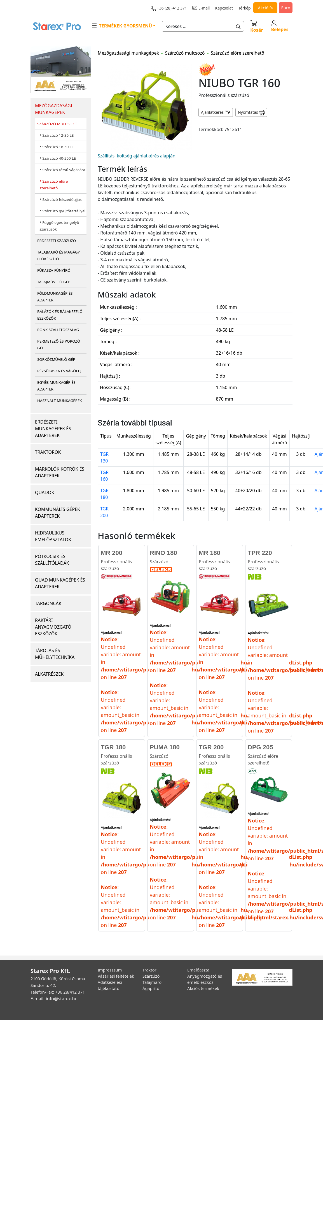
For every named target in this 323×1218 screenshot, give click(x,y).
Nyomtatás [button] (251, 112)
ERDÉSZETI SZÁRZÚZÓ (56, 240)
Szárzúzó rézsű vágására (63, 169)
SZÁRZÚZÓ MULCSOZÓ (57, 123)
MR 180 (209, 552)
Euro (285, 7)
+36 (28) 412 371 (169, 8)
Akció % (265, 7)
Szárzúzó (159, 562)
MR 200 (111, 552)
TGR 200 (211, 747)
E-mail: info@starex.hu (54, 999)
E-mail (201, 8)
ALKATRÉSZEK (49, 674)
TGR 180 (113, 747)
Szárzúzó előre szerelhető (237, 53)
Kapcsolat (224, 8)
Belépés (279, 26)
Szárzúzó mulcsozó (185, 53)
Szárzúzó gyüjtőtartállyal (63, 210)
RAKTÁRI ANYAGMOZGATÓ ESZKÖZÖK (53, 627)
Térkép (244, 8)
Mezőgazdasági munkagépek (128, 53)
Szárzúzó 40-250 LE (59, 158)
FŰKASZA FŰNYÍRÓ (53, 270)
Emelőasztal (198, 970)
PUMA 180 (165, 747)
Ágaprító (150, 988)
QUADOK (44, 492)
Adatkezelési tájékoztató (110, 985)
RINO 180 (163, 552)
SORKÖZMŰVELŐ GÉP (56, 359)
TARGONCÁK (48, 603)
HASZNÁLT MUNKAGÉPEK (59, 400)
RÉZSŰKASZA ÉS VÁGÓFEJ (59, 370)
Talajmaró (152, 982)
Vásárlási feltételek (116, 976)
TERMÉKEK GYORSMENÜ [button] (121, 25)
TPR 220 (260, 552)
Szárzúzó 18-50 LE (58, 146)
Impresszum (110, 970)
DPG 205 (260, 747)
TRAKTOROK (48, 452)
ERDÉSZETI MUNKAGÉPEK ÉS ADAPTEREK (53, 428)
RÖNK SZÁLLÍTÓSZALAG (58, 329)
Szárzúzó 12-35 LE (58, 135)
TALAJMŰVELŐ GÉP (53, 281)
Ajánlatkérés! (111, 632)
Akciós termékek (203, 988)
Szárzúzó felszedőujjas (61, 199)
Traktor (149, 970)
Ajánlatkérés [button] (215, 112)
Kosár (256, 26)
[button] (238, 26)
